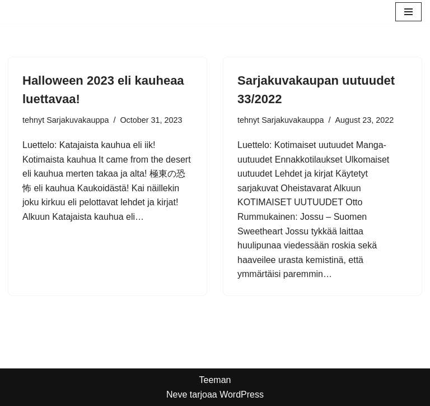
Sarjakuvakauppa (77, 120)
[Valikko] (408, 11)
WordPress (241, 394)
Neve (176, 394)
